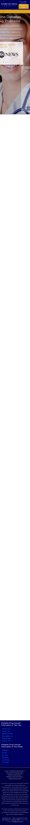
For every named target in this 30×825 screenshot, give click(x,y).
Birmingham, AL (7, 736)
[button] (2, 62)
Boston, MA (6, 738)
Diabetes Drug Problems (17, 771)
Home (6, 771)
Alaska (4, 753)
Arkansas (5, 757)
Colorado (5, 762)
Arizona (5, 755)
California (5, 760)
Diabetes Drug (9, 5)
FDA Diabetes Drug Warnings (14, 773)
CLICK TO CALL (23, 6)
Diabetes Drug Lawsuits (14, 775)
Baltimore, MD (7, 734)
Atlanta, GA (6, 729)
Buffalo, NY (6, 741)
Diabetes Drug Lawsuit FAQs (14, 776)
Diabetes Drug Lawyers (15, 778)
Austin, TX (6, 731)
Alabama (5, 750)
